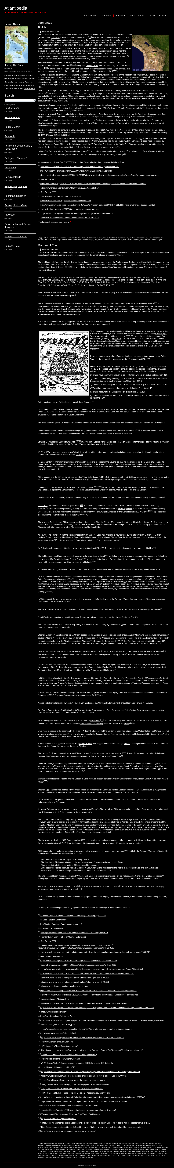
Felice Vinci (95, 721)
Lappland (116, 1151)
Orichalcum (151, 84)
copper (91, 84)
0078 (132, 723)
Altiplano (63, 238)
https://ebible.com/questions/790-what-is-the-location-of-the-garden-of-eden (73, 1110)
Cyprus (93, 753)
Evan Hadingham (154, 238)
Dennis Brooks (85, 744)
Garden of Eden (51, 147)
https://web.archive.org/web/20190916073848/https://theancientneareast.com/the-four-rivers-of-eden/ (84, 1003)
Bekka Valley (56, 1145)
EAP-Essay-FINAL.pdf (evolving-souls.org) (59, 1046)
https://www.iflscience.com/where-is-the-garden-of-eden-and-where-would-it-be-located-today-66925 (84, 1076)
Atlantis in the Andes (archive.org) (54, 222)
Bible (76, 865)
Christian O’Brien (143, 535)
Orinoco (41, 1153)
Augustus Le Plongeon (62, 423)
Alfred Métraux (54, 238)
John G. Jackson (53, 599)
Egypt (102, 556)
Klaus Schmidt (107, 1151)
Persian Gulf (80, 1153)
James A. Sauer (138, 1149)
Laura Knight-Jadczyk (115, 154)
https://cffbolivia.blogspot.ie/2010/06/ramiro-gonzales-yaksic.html (67, 209)
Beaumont (89, 490)
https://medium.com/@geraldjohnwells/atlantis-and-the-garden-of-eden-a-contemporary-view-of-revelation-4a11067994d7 (93, 1097)
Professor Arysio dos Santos (84, 825)
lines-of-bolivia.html (104, 214)
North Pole (162, 1151)
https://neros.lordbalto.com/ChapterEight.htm (60, 1059)
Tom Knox (151, 1155)
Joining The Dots (14, 65)
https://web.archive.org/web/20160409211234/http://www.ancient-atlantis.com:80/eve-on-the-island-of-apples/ (87, 974)
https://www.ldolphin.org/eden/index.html (58, 1119)
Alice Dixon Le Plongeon (154, 423)
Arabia (95, 1143)
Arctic (126, 724)
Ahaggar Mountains (50, 1143)
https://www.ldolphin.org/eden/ (53, 1012)
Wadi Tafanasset (66, 1157)
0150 (41, 452)
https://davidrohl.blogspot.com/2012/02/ (58, 1067)
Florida (127, 744)
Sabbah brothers (44, 1155)
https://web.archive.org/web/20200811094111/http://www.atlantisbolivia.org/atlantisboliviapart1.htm (83, 162)
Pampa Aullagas (87, 240)
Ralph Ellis (162, 556)
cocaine (99, 238)
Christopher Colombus (129, 1145)
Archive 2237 (50, 179)
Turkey (93, 336)
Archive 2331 (50, 192)
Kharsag (98, 1151)
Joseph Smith (71, 1151)
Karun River (90, 1151)
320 (84, 839)
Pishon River (89, 1153)
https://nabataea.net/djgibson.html (54, 999)
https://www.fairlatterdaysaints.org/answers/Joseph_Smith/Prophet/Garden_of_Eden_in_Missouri (82, 1038)
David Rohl (42, 506)
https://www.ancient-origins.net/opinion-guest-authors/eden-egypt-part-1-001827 (75, 978)
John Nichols (42, 1151)
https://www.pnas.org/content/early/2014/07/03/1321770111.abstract (70, 188)
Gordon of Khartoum (111, 1149)
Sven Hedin (116, 1155)
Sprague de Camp (57, 1155)
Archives (121, 16)
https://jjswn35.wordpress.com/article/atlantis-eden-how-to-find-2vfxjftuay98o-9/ (74, 933)
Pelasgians (10, 167)
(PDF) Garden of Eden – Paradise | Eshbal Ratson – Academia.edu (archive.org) (76, 1093)
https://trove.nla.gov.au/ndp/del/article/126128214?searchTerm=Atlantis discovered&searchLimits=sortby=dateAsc (89, 995)
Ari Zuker (102, 1143)
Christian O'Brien (115, 1145)
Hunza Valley (123, 1149)
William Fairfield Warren (91, 724)
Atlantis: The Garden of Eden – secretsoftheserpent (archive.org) (69, 1055)
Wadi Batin (56, 1157)
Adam (46, 238)
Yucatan (90, 1157)
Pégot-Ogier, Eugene (16, 186)
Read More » (29, 89)
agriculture (116, 339)
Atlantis (74, 238)
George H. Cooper (46, 487)
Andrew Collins (44, 535)
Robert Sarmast (134, 753)
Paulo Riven (109, 651)
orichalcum (77, 240)
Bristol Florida (85, 1145)
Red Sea (124, 1153)
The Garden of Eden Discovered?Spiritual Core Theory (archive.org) (70, 1114)
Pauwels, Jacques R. (16, 236)
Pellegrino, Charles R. (16, 158)
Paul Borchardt (134, 641)
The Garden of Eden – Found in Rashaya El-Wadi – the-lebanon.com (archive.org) (75, 945)
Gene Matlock (148, 809)
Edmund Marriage (53, 537)
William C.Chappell (80, 1157)
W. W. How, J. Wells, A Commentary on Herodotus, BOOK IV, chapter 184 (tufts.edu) (77, 1063)
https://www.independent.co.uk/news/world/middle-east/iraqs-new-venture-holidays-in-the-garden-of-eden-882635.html (92, 969)
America (140, 75)
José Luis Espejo (157, 886)
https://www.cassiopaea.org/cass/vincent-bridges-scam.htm (65, 201)
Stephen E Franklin (79, 1155)
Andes (68, 238)
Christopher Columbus (47, 409)
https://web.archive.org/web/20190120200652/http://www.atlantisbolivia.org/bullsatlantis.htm (80, 167)
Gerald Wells (43, 617)
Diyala (65, 1147)
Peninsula (10, 136)
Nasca (70, 240)
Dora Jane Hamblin (75, 1147)
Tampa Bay (130, 1155)
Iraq (130, 1149)
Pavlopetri (10, 214)
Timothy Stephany (133, 240)
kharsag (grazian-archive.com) (53, 920)
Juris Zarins (81, 1151)
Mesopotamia (136, 1151)
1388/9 (150, 511)
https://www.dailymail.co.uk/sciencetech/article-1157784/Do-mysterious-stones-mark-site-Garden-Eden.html (87, 1029)
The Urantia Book (140, 1155)
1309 (73, 65)
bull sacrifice (91, 238)
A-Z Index (106, 16)
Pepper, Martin (12, 127)
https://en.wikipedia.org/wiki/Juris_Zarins (57, 1016)
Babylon (48, 1145)
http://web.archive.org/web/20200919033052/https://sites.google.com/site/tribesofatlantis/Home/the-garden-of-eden (90, 1072)
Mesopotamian (81, 535)
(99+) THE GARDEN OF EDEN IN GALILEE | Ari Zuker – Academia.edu (72, 1089)
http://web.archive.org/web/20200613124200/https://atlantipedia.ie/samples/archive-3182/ (76, 948)
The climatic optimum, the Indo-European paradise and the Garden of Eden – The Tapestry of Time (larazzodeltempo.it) (92, 1050)
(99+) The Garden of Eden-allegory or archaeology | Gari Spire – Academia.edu (75, 1084)
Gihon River (80, 1149)
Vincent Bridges (156, 240)
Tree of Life (159, 1155)
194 (118, 640)
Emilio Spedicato (125, 509)
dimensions (43, 82)
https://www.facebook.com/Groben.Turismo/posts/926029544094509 (70, 218)
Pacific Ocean (12, 108)
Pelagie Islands (13, 177)
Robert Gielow (144, 779)
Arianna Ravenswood (113, 1143)
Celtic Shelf (98, 878)
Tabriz (123, 1155)
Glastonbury (89, 1149)
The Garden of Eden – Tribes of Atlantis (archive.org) (63, 937)
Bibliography (137, 16)
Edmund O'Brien (88, 1147)
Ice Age (50, 827)
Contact (163, 16)
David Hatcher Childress (60, 522)
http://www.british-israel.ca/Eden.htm (57, 1042)
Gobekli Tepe (98, 1149)
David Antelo (43, 120)
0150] (78, 441)
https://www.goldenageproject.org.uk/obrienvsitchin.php (64, 986)
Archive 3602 (50, 941)
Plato (100, 240)
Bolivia (42, 27)
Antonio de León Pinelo (84, 1143)
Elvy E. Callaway (101, 1147)
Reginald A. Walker (134, 1153)
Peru (145, 151)
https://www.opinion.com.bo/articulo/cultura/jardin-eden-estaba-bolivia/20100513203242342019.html (84, 1101)
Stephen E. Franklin (46, 635)
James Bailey (44, 442)
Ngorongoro (154, 1151)
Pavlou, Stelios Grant (16, 205)
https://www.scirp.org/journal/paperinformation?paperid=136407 (68, 1131)
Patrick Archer (125, 609)
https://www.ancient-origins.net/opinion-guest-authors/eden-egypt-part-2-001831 (75, 982)
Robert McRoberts (148, 1153)
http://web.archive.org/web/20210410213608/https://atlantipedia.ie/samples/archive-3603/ (78, 965)
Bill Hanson (43, 851)
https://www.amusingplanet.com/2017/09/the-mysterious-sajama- (68, 214)
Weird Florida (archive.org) (51, 956)
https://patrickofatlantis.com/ (52, 928)
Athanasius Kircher (161, 262)
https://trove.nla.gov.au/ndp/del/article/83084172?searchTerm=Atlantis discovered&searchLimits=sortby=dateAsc (88, 991)
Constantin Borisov (144, 1145)
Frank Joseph (44, 843)
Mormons (145, 1151)
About (151, 16)
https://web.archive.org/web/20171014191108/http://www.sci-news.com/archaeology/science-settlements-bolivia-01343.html (93, 184)
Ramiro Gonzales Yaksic (111, 240)
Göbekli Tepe (161, 334)
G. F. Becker (157, 1147)
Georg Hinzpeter (83, 625)
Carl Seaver (95, 1145)
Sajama (123, 240)
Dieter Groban (123, 238)
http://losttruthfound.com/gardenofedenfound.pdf (61, 924)
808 (45, 781)
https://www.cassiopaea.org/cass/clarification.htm (61, 196)
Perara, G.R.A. (12, 117)
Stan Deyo (50, 651)
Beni (79, 238)
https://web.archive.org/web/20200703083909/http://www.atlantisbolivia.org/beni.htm (76, 171)
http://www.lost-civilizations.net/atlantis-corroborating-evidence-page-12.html (73, 916)
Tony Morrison (92, 66)
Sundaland (81, 827)
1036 (46, 68)
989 (77, 886)
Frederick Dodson (45, 886)
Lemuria (121, 843)
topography (126, 77)
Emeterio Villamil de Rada (138, 238)
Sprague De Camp (102, 641)
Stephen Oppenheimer (48, 790)
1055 (127, 143)
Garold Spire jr (50, 1149)
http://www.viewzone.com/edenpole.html (58, 1033)
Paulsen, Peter (12, 246)
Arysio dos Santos (127, 1143)
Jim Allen (55, 38)
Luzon (129, 1151)
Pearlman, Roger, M (15, 196)
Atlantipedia (15, 8)
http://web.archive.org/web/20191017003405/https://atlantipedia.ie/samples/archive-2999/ (78, 961)
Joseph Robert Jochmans (56, 876)
